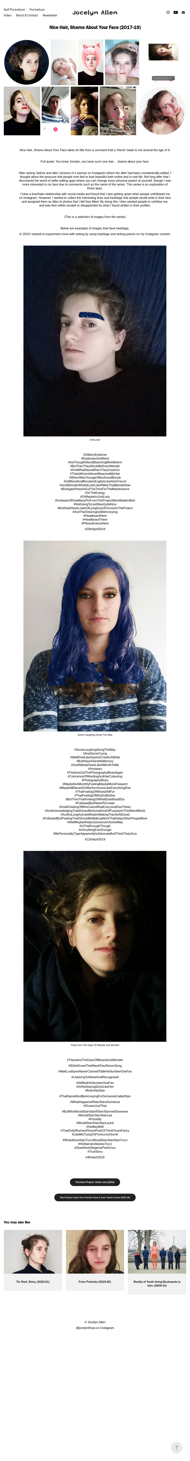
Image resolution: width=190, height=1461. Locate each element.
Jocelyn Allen (95, 12)
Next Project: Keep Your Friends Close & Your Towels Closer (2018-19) (95, 1197)
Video (7, 15)
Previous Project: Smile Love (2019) (95, 1182)
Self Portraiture (14, 9)
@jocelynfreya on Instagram (95, 1328)
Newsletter (50, 15)
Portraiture (37, 9)
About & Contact (27, 15)
